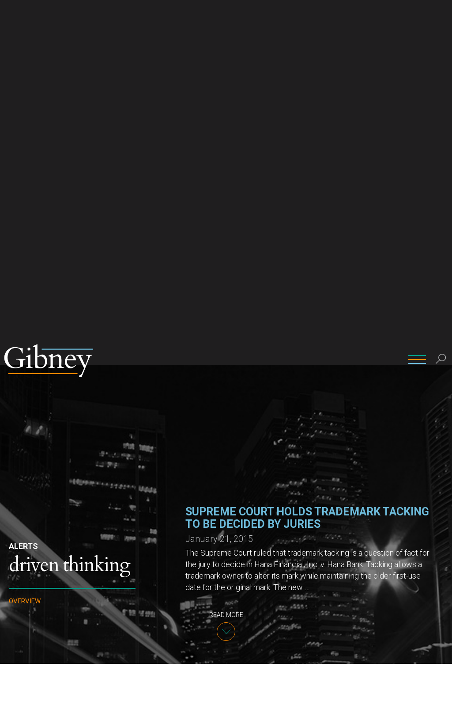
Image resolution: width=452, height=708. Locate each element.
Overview (25, 236)
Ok (421, 694)
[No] (441, 694)
